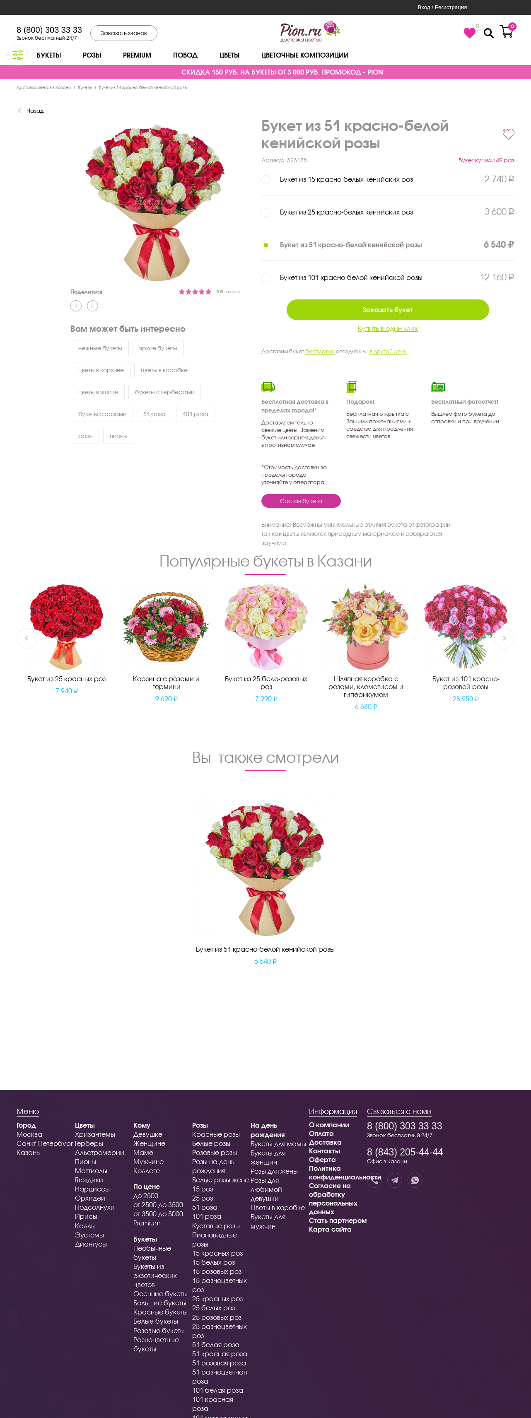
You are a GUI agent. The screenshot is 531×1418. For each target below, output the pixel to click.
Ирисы (86, 1216)
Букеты (48, 55)
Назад (35, 110)
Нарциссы (92, 1189)
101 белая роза (217, 1390)
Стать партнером (338, 1220)
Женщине (149, 1143)
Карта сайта (330, 1229)
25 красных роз (217, 1298)
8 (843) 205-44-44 (405, 1152)
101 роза (195, 413)
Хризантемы (95, 1134)
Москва (29, 1134)
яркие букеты (158, 348)
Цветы (229, 55)
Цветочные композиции (305, 55)
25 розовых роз (216, 1317)
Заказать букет (387, 310)
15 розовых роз (216, 1271)
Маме (143, 1152)
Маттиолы (91, 1170)
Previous (27, 637)
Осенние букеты (160, 1293)
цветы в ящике (98, 391)
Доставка (325, 1142)
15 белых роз (213, 1262)
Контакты (324, 1151)
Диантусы (91, 1244)
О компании (329, 1125)
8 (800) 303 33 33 (49, 29)
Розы (92, 55)
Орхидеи (90, 1198)
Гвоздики (89, 1180)
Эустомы (89, 1235)
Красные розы (216, 1134)
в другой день (388, 351)
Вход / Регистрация (442, 7)
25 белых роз (213, 1308)
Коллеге (146, 1170)
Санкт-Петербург (45, 1143)
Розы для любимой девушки (266, 1189)
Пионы (85, 1161)
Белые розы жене (220, 1180)
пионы (119, 435)
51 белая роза (215, 1344)
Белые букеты (155, 1321)
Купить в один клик (388, 328)
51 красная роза (219, 1354)
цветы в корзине (101, 370)
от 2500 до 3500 (158, 1204)
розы (85, 435)
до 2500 (145, 1195)
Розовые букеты (159, 1330)
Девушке (147, 1134)
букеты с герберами (164, 391)
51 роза (154, 413)
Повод (185, 55)
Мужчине (148, 1161)
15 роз (202, 1189)
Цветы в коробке (278, 1207)
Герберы (89, 1143)
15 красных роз (217, 1253)
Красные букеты (160, 1312)
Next (504, 637)
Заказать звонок (124, 32)
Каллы (85, 1226)
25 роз (202, 1198)
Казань (28, 1152)
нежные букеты (100, 348)
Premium (137, 55)
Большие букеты (159, 1303)
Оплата (321, 1133)
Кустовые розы (216, 1226)
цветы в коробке (164, 370)
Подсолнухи (95, 1207)
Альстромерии (99, 1152)
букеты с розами (102, 413)
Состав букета (301, 500)
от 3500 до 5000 (158, 1214)
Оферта (322, 1159)
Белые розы (211, 1143)
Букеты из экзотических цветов (155, 1275)
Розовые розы (214, 1152)
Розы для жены (274, 1171)
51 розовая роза (219, 1363)
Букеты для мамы (278, 1144)
